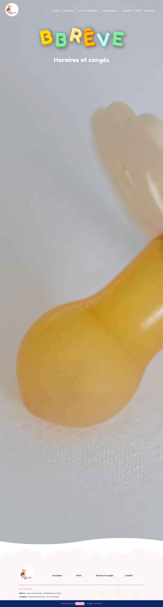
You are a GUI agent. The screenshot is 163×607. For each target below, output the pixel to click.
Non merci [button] (98, 603)
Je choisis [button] (90, 603)
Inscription (127, 10)
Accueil (55, 10)
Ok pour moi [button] (79, 603)
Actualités (149, 10)
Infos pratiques (111, 10)
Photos (138, 10)
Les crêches (69, 10)
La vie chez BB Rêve (89, 10)
